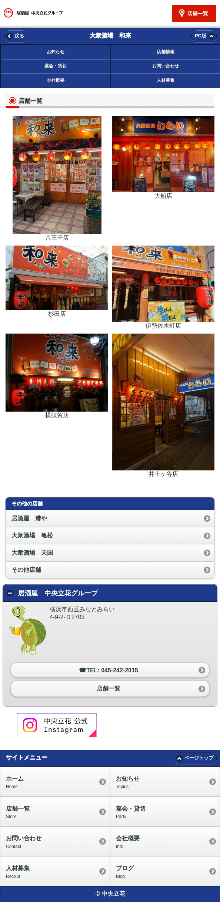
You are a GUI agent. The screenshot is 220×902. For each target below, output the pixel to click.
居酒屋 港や (29, 518)
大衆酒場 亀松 (32, 535)
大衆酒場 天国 (32, 553)
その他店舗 (26, 570)
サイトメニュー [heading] (26, 757)
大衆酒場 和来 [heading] (110, 35)
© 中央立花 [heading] (110, 894)
